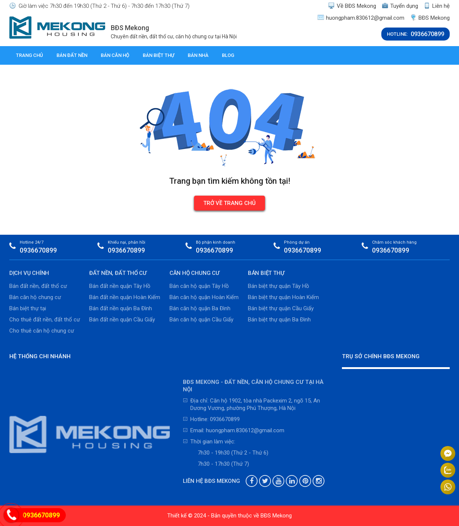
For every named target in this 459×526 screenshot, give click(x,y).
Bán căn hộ (115, 55)
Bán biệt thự (158, 55)
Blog (228, 55)
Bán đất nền (71, 55)
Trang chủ (29, 55)
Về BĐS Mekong (352, 5)
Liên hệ (437, 5)
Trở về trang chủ (229, 203)
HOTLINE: (415, 34)
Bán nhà (198, 55)
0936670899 (38, 250)
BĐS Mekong (430, 17)
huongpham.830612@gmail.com (360, 17)
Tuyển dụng (400, 5)
